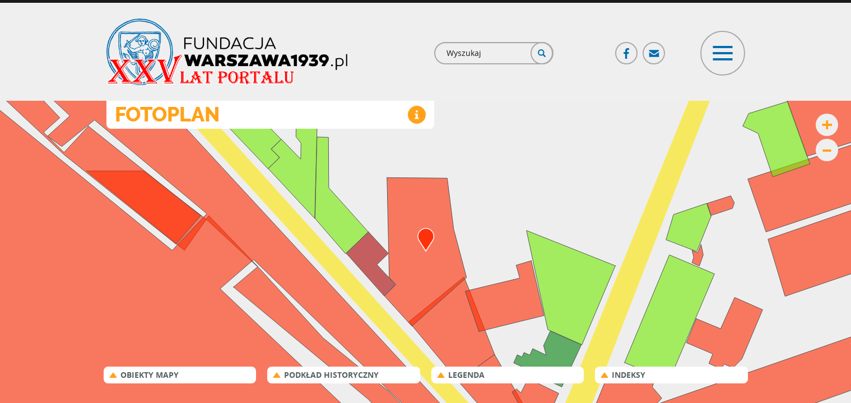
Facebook (627, 48)
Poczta (654, 48)
